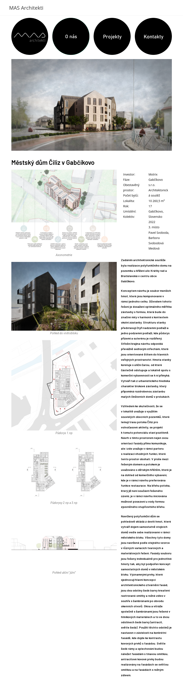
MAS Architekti (26, 7)
